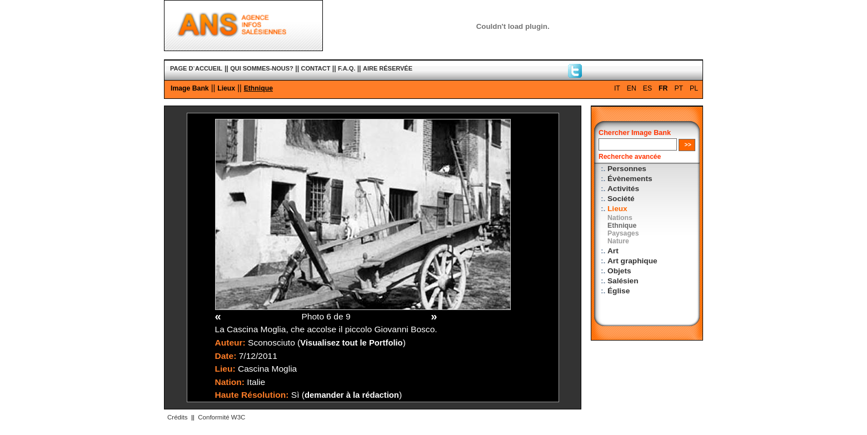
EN (631, 88)
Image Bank (190, 88)
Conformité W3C (221, 417)
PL (694, 88)
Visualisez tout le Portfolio (351, 342)
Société (621, 198)
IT (617, 88)
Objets (619, 271)
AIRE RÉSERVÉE (387, 68)
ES (647, 88)
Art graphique (632, 261)
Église (618, 291)
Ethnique (258, 88)
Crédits (177, 417)
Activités (623, 188)
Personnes (626, 168)
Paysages (623, 233)
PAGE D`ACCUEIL (196, 68)
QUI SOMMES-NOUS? (261, 68)
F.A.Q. (346, 68)
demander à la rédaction (352, 395)
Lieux (226, 88)
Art (613, 251)
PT (678, 88)
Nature (618, 241)
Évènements (629, 178)
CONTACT (316, 68)
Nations (619, 218)
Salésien (622, 281)
